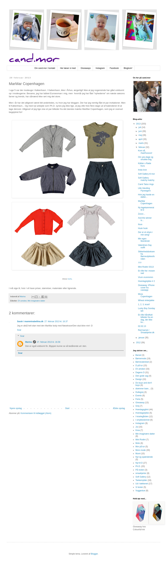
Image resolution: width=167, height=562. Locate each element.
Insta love (142, 170)
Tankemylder (141, 480)
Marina (28, 342)
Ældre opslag (119, 408)
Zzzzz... (141, 214)
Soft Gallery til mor (146, 174)
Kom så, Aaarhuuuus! (145, 151)
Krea (137, 430)
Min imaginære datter (36, 301)
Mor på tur (140, 446)
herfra (70, 279)
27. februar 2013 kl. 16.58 (48, 342)
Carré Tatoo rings (146, 184)
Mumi (137, 453)
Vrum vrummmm (145, 277)
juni (140, 131)
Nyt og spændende (144, 457)
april (141, 139)
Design (138, 379)
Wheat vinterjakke (146, 300)
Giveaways (86, 68)
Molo (137, 443)
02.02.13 (142, 326)
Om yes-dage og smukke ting (145, 158)
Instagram (100, 68)
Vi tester (139, 487)
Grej (137, 406)
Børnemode (140, 358)
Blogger (94, 554)
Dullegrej (139, 392)
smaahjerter (140, 473)
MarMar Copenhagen (145, 202)
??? (139, 263)
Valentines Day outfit (145, 246)
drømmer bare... (142, 388)
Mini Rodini (140, 439)
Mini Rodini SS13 (146, 267)
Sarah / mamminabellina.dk (30, 321)
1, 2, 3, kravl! (144, 304)
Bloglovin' (128, 68)
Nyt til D (139, 463)
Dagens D (140, 372)
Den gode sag (141, 376)
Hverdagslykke (142, 413)
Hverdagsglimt (142, 409)
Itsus (140, 224)
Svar (19, 330)
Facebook (114, 68)
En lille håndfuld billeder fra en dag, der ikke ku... (145, 318)
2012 (138, 342)
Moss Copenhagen (145, 295)
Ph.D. (138, 466)
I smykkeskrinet (142, 420)
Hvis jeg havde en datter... (146, 195)
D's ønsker (22, 301)
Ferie (137, 399)
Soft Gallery (140, 477)
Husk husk (143, 228)
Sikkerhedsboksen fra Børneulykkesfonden (146, 255)
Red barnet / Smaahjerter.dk (146, 331)
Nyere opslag (16, 408)
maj (140, 135)
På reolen (139, 470)
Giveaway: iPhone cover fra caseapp (146, 287)
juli (140, 127)
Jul (136, 427)
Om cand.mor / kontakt (44, 68)
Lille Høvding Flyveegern (144, 189)
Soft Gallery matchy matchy (146, 179)
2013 (138, 124)
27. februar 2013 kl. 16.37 (56, 321)
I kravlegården (141, 416)
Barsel (138, 355)
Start (67, 408)
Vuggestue (140, 490)
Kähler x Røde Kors (144, 164)
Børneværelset (142, 362)
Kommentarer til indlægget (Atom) (36, 413)
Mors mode (140, 450)
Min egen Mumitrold (144, 239)
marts (141, 143)
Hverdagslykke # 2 (146, 281)
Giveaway (140, 402)
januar (142, 337)
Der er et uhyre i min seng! (145, 233)
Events (138, 395)
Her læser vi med (68, 68)
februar (142, 147)
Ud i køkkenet (141, 483)
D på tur (139, 365)
